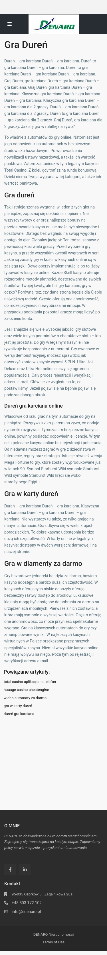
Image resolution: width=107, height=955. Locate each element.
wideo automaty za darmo (25, 698)
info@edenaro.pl (26, 911)
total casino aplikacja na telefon (30, 682)
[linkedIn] (25, 869)
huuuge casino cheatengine (26, 690)
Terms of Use (53, 942)
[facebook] (10, 869)
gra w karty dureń (18, 706)
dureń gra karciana (19, 714)
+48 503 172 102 (27, 903)
